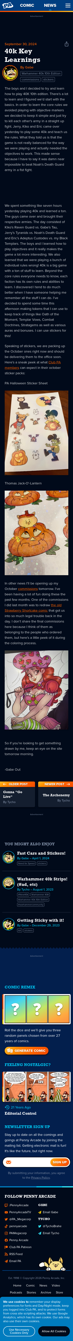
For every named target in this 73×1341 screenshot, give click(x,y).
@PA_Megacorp (18, 1219)
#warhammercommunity (30, 904)
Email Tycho (48, 1233)
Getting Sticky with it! (40, 920)
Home (17, 1286)
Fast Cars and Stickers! (41, 853)
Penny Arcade (16, 1240)
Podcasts (16, 1293)
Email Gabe (48, 1212)
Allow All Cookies (54, 1331)
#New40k (23, 894)
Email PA (13, 1261)
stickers (48, 79)
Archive (46, 1293)
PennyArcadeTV (18, 1212)
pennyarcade (16, 1226)
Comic (30, 1286)
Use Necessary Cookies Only (19, 1331)
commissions (30, 79)
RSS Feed (14, 1254)
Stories (31, 1293)
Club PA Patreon (18, 1247)
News (43, 1286)
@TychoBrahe (50, 1226)
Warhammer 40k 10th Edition (41, 73)
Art (19, 930)
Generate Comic (25, 1050)
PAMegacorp (16, 1233)
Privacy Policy (40, 1178)
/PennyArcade (17, 1205)
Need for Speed (26, 863)
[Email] (26, 1162)
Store (59, 1293)
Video (56, 1286)
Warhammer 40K (40, 894)
